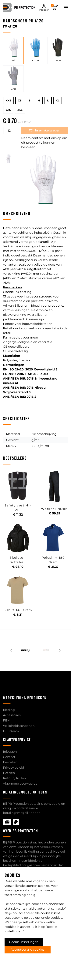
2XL (8, 109)
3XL (19, 109)
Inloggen (10, 751)
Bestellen (10, 762)
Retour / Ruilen (14, 778)
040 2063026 (15, 934)
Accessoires (12, 715)
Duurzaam (11, 731)
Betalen (9, 773)
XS (20, 100)
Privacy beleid (13, 767)
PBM (6, 720)
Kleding (9, 710)
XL (57, 100)
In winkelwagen (45, 130)
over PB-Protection (51, 909)
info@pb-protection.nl (23, 927)
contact (57, 900)
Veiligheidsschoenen (19, 726)
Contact (9, 757)
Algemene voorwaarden (21, 783)
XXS (8, 100)
